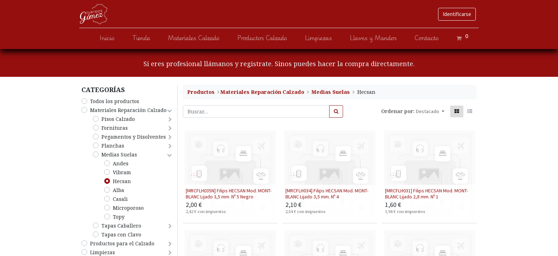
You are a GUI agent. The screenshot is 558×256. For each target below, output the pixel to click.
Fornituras (114, 127)
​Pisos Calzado (118, 119)
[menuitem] (105, 38)
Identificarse (455, 14)
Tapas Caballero (121, 225)
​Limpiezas (102, 252)
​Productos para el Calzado (122, 243)
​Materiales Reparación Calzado (128, 110)
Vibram (122, 172)
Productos (201, 92)
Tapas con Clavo (121, 234)
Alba (118, 190)
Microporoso (128, 207)
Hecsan (122, 181)
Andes (120, 163)
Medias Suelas (119, 154)
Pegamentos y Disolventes (133, 136)
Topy (119, 216)
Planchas (112, 145)
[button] (430, 111)
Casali (120, 199)
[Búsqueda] (336, 111)
